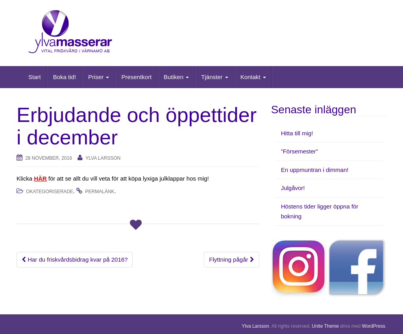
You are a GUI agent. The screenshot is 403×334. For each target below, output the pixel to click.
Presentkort (136, 77)
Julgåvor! (293, 188)
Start (34, 77)
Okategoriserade (49, 191)
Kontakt (253, 77)
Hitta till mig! (297, 133)
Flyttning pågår (231, 259)
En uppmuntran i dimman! (315, 169)
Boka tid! (64, 77)
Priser (98, 77)
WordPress (373, 326)
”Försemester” (299, 151)
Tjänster (214, 77)
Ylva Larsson (102, 158)
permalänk (100, 191)
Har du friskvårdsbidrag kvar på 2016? (75, 259)
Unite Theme (325, 326)
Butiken (176, 77)
